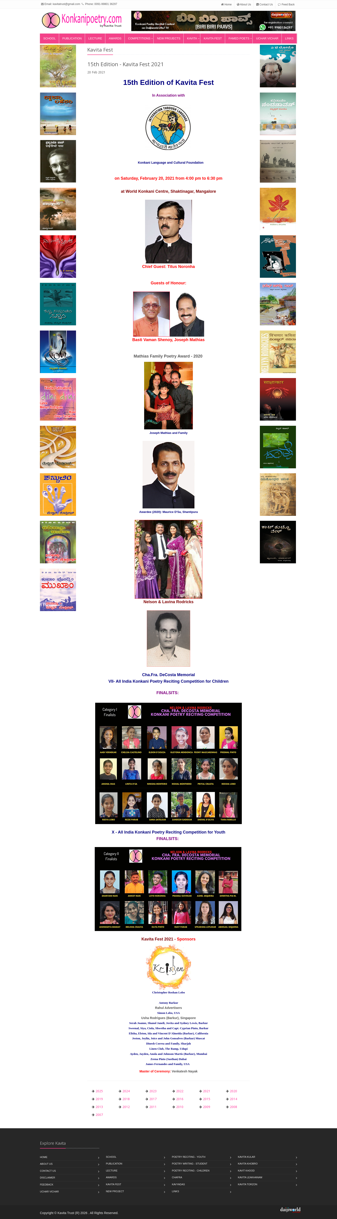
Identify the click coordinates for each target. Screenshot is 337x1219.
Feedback (46, 1184)
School (49, 38)
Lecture (95, 38)
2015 (206, 1099)
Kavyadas (178, 1184)
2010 (179, 1107)
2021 (206, 1091)
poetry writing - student (189, 1163)
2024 (126, 1091)
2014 (233, 1099)
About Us (244, 4)
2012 (126, 1107)
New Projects (168, 38)
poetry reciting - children (190, 1170)
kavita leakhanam (250, 1177)
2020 (233, 1091)
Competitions (139, 38)
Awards (115, 38)
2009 (206, 1107)
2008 (233, 1107)
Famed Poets (239, 38)
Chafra (177, 1177)
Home (226, 4)
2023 (153, 1091)
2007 (99, 1115)
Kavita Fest (213, 38)
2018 (126, 1099)
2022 (179, 1091)
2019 (99, 1099)
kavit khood (246, 1170)
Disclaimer (47, 1177)
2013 (99, 1107)
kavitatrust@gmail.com (66, 4)
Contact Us (264, 4)
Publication (72, 38)
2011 (153, 1107)
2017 (153, 1099)
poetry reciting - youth (188, 1157)
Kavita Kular (246, 1157)
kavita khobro (248, 1163)
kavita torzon (247, 1184)
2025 (99, 1091)
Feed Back (286, 4)
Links (289, 38)
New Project (115, 1191)
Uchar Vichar (267, 38)
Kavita (192, 38)
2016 (179, 1099)
